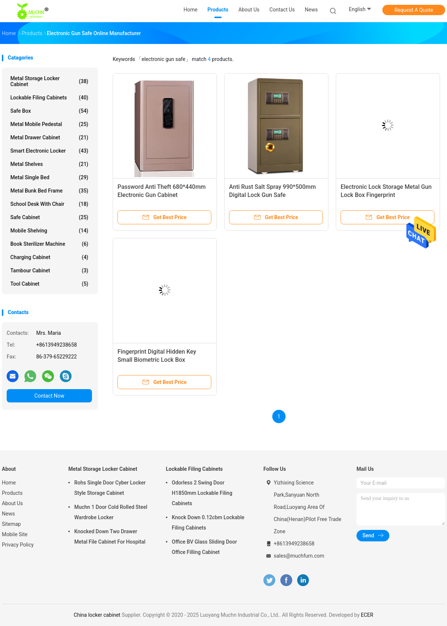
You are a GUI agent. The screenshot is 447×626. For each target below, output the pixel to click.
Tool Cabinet (49, 284)
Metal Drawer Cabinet (49, 137)
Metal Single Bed (49, 177)
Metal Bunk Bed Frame (49, 190)
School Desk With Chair (49, 204)
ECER (367, 615)
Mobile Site (15, 534)
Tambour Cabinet (49, 270)
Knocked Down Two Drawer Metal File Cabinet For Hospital (110, 536)
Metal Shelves (49, 164)
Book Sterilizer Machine (49, 244)
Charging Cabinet (49, 257)
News (8, 514)
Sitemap (11, 524)
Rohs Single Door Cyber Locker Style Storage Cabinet (110, 488)
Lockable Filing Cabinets (49, 97)
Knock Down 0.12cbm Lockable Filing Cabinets (208, 522)
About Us (12, 503)
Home (9, 483)
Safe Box (49, 111)
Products (12, 493)
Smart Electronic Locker (49, 150)
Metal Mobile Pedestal (49, 124)
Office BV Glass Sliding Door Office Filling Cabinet (204, 547)
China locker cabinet (97, 615)
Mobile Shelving (49, 230)
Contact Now (49, 396)
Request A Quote (414, 10)
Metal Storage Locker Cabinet (49, 81)
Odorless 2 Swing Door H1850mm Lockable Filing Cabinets (202, 493)
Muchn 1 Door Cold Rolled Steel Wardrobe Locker (110, 512)
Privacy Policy (18, 545)
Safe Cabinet (49, 217)
